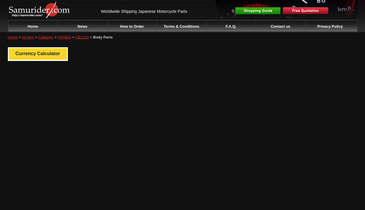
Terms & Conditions (182, 26)
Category (46, 37)
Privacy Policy (330, 26)
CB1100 (82, 37)
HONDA (64, 37)
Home (33, 26)
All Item (28, 37)
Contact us (280, 26)
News (82, 26)
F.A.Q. (231, 26)
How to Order (132, 26)
